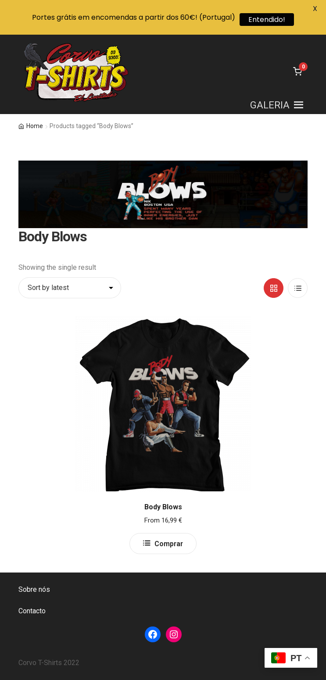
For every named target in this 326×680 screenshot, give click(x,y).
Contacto (32, 611)
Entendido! (266, 19)
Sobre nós (34, 589)
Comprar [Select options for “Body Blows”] (168, 544)
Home (34, 125)
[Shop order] (69, 287)
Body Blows (163, 507)
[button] (270, 105)
